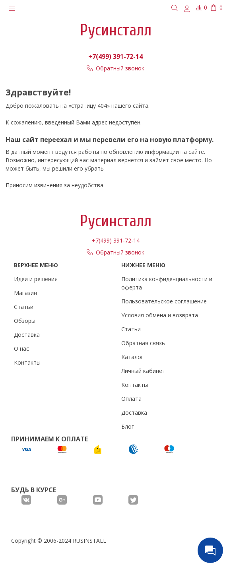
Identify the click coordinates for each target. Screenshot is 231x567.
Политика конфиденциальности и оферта (166, 283)
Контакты (27, 362)
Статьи (23, 307)
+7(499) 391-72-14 (115, 56)
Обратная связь (143, 343)
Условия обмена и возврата (159, 315)
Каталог (132, 357)
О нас (21, 348)
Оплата (131, 398)
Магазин (25, 293)
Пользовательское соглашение (164, 301)
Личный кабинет (143, 371)
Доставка (27, 334)
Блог (127, 426)
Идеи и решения (36, 279)
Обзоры (24, 320)
